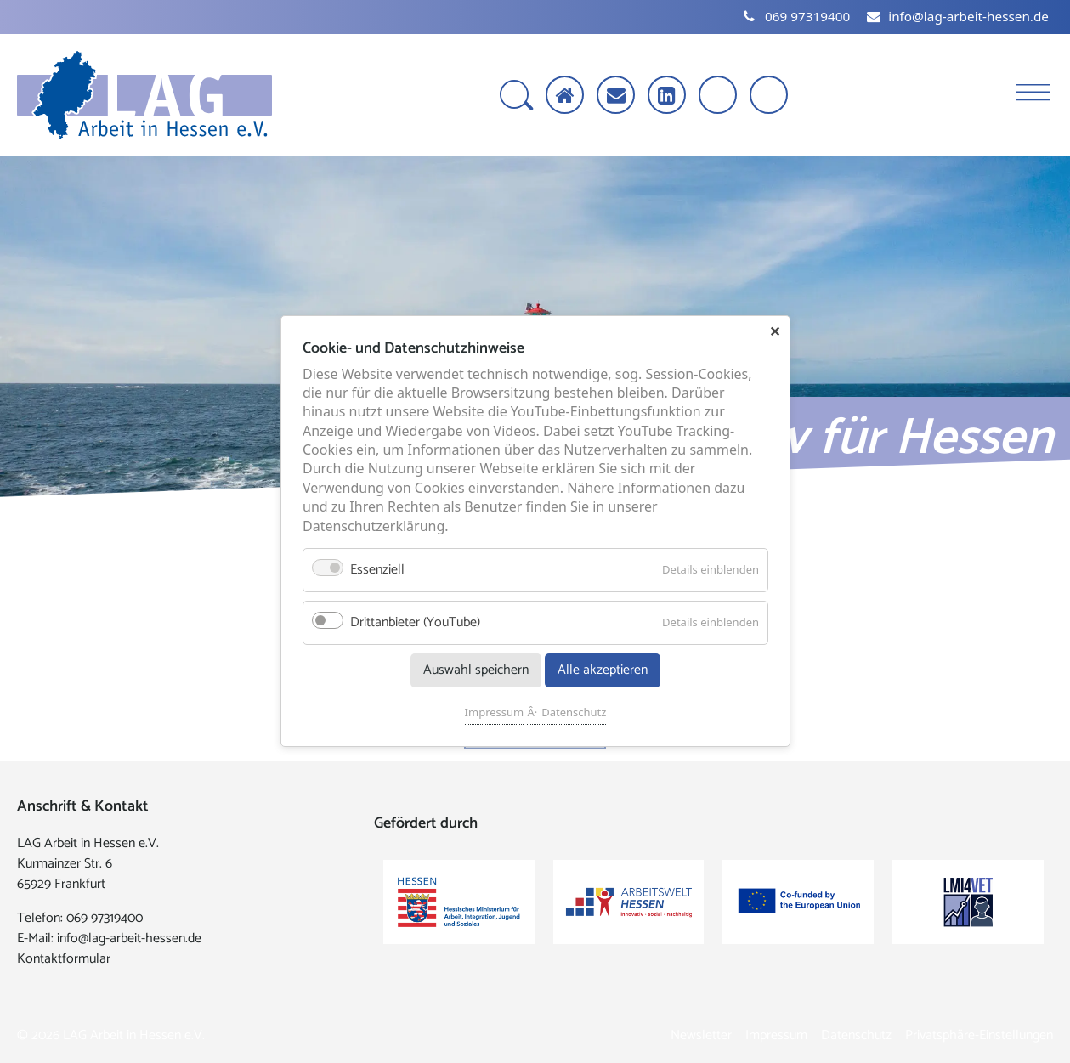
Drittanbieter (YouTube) (415, 623)
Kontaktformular (63, 958)
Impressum (494, 713)
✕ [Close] (774, 331)
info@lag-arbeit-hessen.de (129, 938)
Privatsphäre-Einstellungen (979, 1035)
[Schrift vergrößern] (719, 96)
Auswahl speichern (475, 670)
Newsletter (701, 1035)
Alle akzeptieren (603, 670)
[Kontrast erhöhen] (770, 96)
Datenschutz (573, 713)
